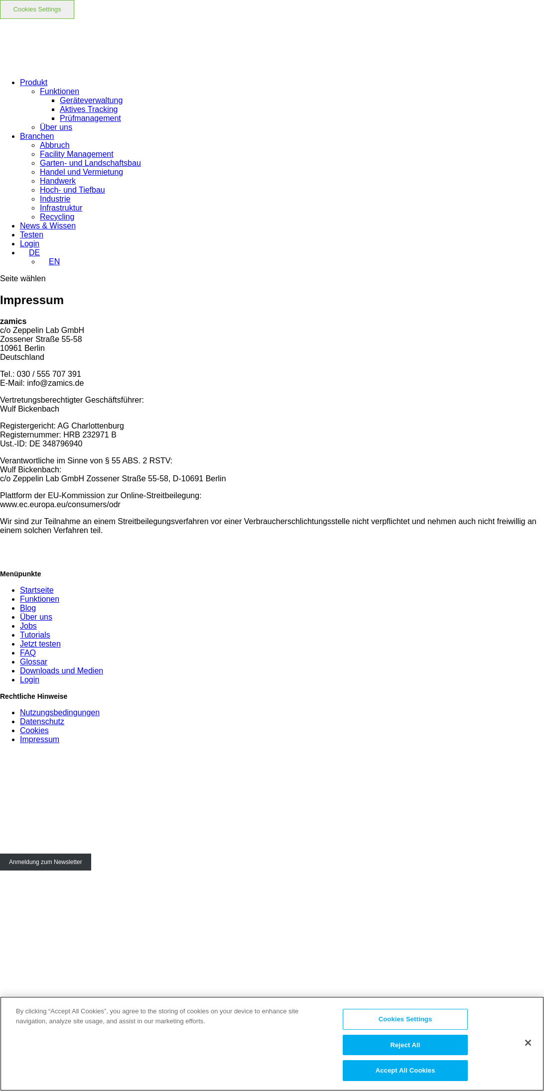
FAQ (28, 653)
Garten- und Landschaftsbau (90, 163)
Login (29, 679)
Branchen (37, 136)
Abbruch (55, 145)
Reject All (405, 1045)
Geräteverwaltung (91, 100)
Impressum (39, 739)
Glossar (33, 661)
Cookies (34, 730)
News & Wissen (48, 225)
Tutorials (35, 635)
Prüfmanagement (90, 118)
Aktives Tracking (89, 109)
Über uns (56, 127)
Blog (28, 608)
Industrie (55, 199)
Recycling (57, 217)
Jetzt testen (40, 644)
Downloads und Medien (61, 670)
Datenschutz (42, 721)
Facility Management (77, 154)
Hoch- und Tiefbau (72, 190)
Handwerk (58, 181)
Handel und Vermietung (81, 172)
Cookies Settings (37, 9)
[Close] (528, 1043)
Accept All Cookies (405, 1070)
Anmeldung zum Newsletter (45, 862)
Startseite (37, 590)
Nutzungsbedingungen (60, 712)
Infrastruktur (61, 208)
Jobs (28, 626)
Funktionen (59, 91)
